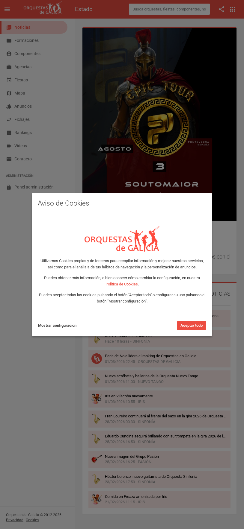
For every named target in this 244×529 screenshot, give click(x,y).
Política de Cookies (122, 284)
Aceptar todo (191, 325)
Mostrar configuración (57, 325)
